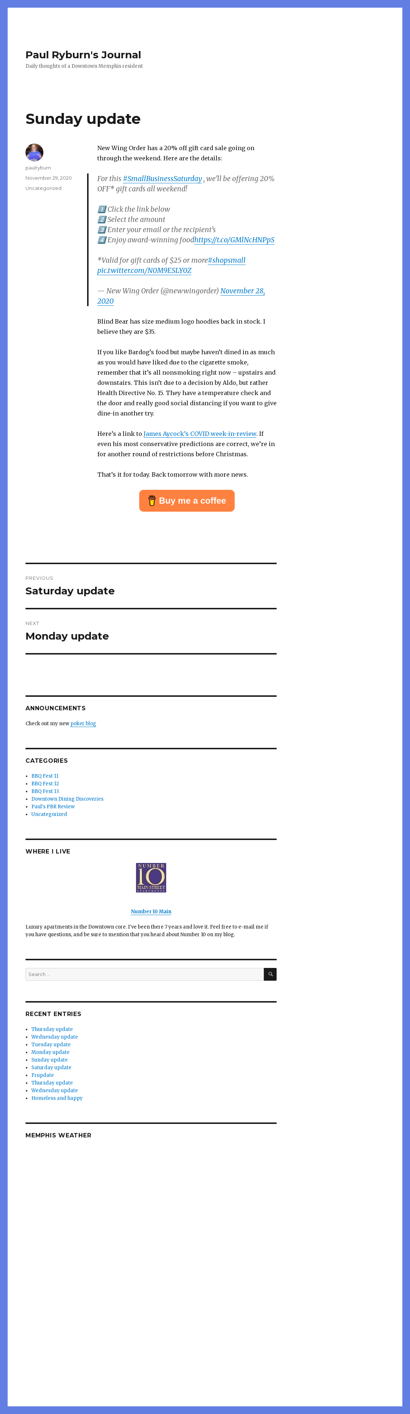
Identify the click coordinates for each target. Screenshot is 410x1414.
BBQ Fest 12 (45, 784)
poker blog (83, 723)
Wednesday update (54, 1037)
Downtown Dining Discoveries (67, 799)
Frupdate (42, 1075)
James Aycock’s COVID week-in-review (200, 433)
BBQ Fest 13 (45, 791)
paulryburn (38, 168)
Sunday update (49, 1060)
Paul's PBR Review (53, 807)
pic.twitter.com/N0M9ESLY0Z (144, 270)
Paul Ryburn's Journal (83, 54)
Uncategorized (44, 188)
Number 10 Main (151, 912)
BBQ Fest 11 (44, 776)
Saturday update (51, 1068)
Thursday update (52, 1029)
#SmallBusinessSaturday (162, 178)
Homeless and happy (57, 1098)
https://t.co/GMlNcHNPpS (234, 239)
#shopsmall (227, 260)
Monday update (50, 1052)
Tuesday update (51, 1045)
